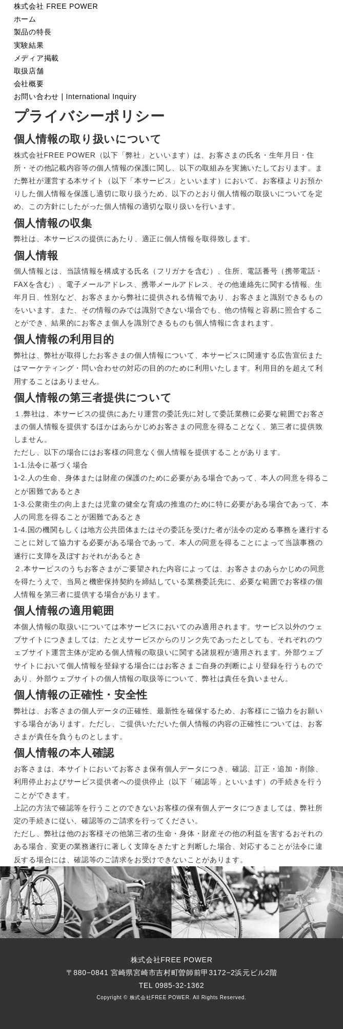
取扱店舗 (29, 71)
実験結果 (29, 45)
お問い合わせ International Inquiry (75, 96)
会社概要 (29, 84)
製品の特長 (33, 32)
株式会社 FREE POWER (56, 6)
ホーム (25, 19)
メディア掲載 (36, 58)
